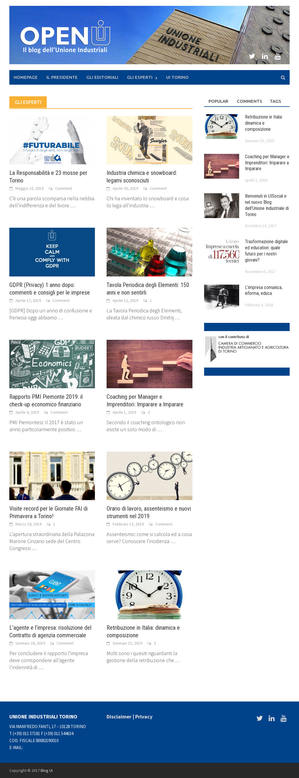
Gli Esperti (139, 77)
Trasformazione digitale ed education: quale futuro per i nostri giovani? (266, 250)
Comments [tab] (249, 101)
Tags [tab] (275, 101)
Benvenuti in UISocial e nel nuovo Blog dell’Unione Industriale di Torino (267, 205)
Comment (63, 188)
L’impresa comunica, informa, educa (263, 290)
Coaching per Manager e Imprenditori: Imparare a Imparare (267, 163)
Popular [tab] (218, 101)
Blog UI (47, 770)
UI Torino (177, 77)
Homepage (26, 77)
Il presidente (62, 77)
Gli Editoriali (102, 77)
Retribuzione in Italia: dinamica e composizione (264, 123)
